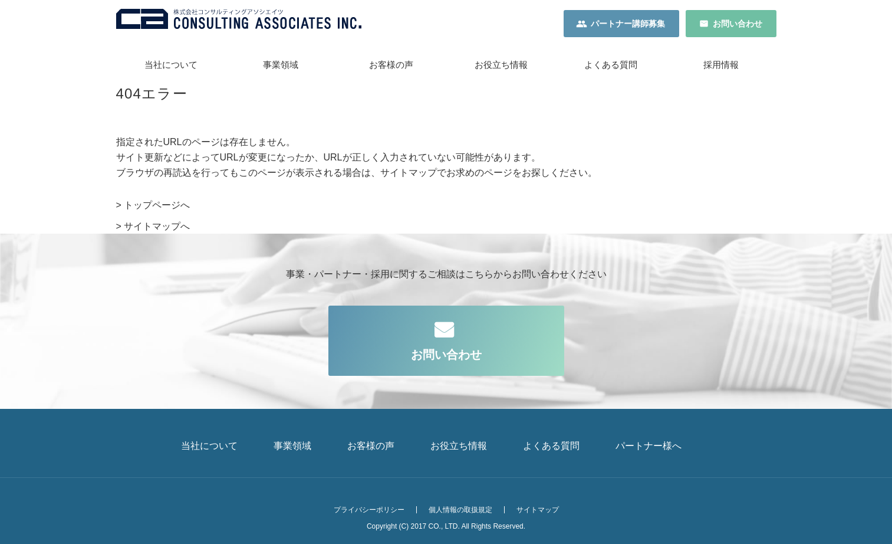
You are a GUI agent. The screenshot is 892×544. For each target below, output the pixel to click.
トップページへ (157, 205)
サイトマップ (537, 509)
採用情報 (721, 65)
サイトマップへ (157, 226)
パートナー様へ (648, 446)
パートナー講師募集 (628, 23)
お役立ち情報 (501, 65)
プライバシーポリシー (369, 509)
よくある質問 (610, 65)
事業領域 (280, 65)
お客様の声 (391, 65)
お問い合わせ (737, 23)
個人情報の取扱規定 (460, 509)
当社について (171, 65)
